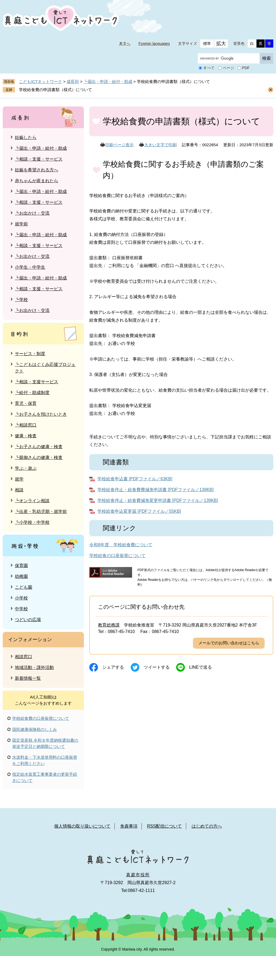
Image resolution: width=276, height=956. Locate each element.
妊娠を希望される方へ (36, 170)
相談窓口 (23, 656)
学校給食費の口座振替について (40, 718)
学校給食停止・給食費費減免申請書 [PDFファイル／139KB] (155, 489)
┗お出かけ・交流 (32, 213)
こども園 (23, 587)
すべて (209, 68)
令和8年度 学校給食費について (120, 544)
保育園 (21, 565)
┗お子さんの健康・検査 (39, 446)
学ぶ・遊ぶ (26, 468)
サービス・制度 (30, 353)
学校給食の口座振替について (117, 555)
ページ (228, 68)
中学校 (21, 609)
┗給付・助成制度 (32, 392)
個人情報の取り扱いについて (82, 826)
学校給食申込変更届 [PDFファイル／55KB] (139, 511)
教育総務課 (109, 625)
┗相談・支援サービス (36, 381)
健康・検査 (26, 436)
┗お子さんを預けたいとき (41, 414)
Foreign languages (154, 43)
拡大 (221, 43)
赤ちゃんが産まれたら (36, 180)
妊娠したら (26, 137)
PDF (246, 68)
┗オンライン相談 (32, 500)
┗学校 (21, 299)
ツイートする (157, 667)
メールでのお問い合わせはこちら (228, 643)
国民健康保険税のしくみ (34, 729)
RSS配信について (164, 826)
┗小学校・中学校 (32, 522)
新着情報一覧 (28, 678)
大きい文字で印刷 (160, 144)
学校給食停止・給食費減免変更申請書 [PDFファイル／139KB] (157, 500)
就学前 (21, 224)
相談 (19, 490)
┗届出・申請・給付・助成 (108, 81)
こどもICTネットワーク (40, 81)
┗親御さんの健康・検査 (39, 457)
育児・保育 (26, 403)
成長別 (73, 81)
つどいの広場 (28, 619)
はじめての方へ (207, 826)
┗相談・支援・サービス (39, 159)
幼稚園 (21, 576)
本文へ (124, 43)
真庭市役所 (138, 874)
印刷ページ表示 (119, 144)
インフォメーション (30, 639)
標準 (207, 43)
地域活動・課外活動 (34, 667)
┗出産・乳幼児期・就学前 (41, 511)
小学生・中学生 (30, 267)
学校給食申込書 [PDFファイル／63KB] (134, 479)
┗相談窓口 (26, 425)
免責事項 (128, 826)
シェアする (113, 667)
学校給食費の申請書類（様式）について (55, 89)
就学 (19, 479)
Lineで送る (200, 667)
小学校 (21, 598)
